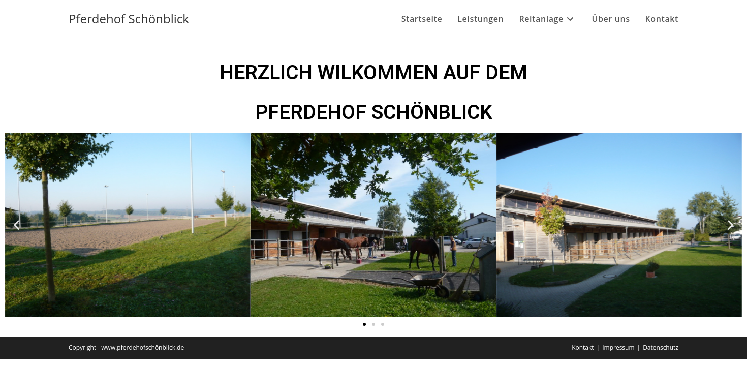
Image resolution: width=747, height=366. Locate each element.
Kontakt (583, 347)
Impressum (618, 347)
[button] (16, 225)
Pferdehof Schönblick (129, 18)
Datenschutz (660, 347)
